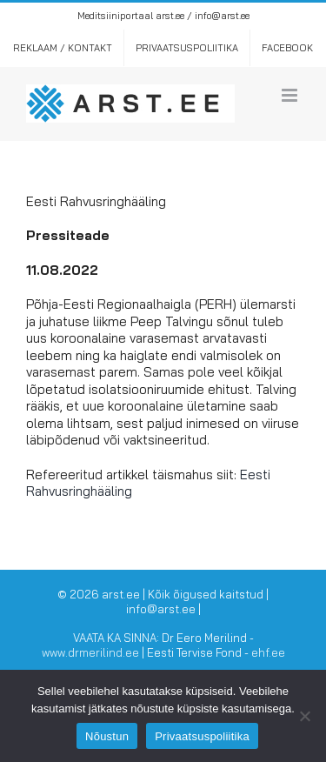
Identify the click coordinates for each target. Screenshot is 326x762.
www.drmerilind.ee (90, 652)
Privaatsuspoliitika (202, 736)
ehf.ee (268, 652)
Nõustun (107, 736)
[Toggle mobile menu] (291, 95)
